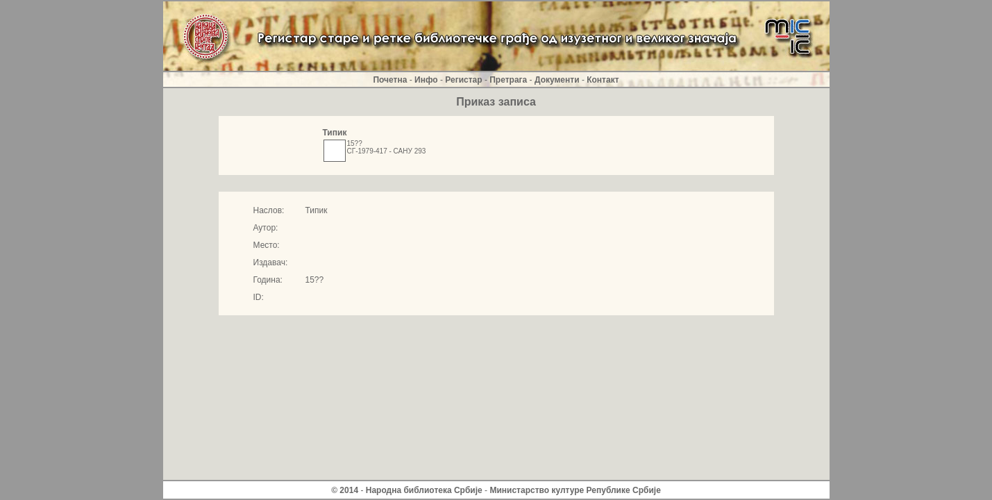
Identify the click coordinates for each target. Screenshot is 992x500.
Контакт (603, 80)
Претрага (508, 80)
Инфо (426, 80)
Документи (557, 80)
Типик (335, 133)
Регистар (463, 80)
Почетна (390, 80)
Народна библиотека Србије (424, 490)
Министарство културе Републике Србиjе (574, 490)
